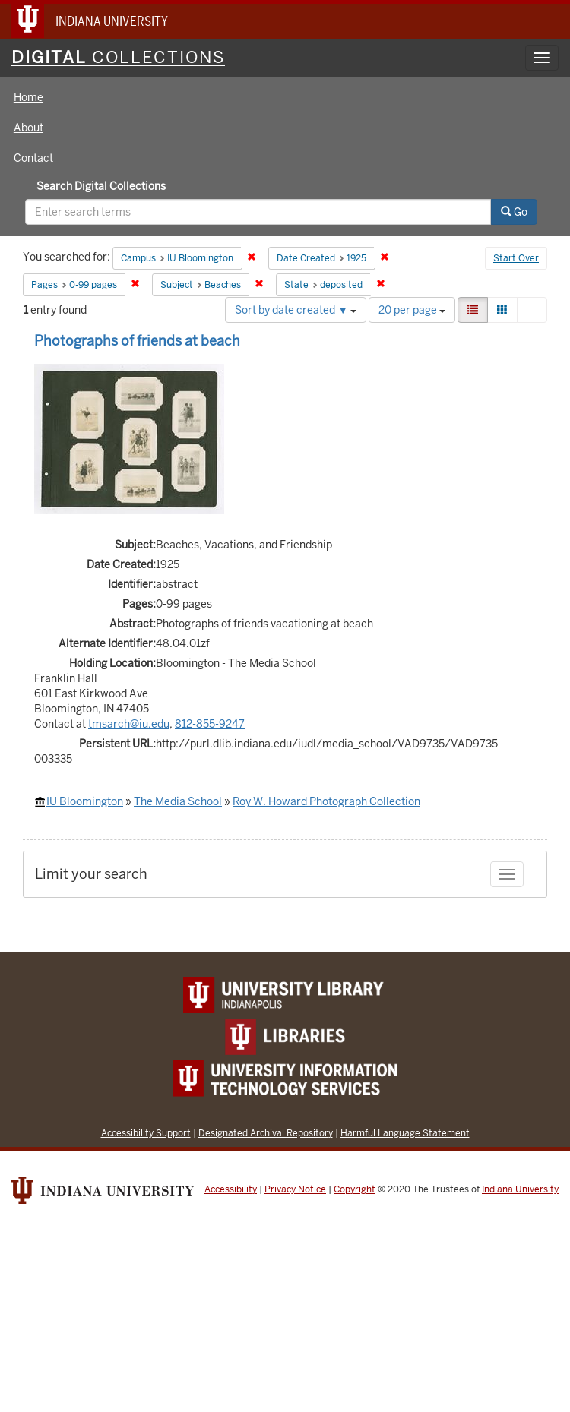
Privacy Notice (295, 1189)
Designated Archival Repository (265, 1133)
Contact (33, 158)
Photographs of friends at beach (137, 340)
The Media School (178, 801)
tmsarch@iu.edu (128, 724)
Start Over (516, 258)
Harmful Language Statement (405, 1133)
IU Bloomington (84, 801)
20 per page (411, 310)
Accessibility (230, 1189)
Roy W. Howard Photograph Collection (326, 801)
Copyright (354, 1189)
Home (28, 97)
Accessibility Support (146, 1133)
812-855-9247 (210, 724)
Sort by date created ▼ (295, 310)
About (28, 127)
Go (514, 212)
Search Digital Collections (101, 186)
